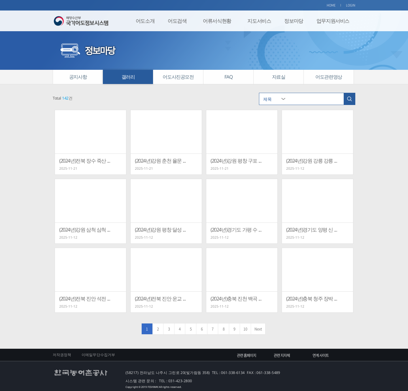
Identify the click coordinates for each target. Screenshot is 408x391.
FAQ (228, 76)
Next (258, 328)
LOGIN (351, 5)
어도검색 (177, 20)
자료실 (278, 76)
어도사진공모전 (178, 76)
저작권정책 (62, 354)
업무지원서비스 (332, 20)
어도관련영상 (328, 76)
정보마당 (293, 20)
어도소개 (145, 20)
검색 (349, 99)
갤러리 (128, 76)
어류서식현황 (217, 20)
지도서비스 (259, 20)
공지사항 (78, 76)
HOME (331, 5)
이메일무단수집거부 (98, 354)
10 (245, 328)
